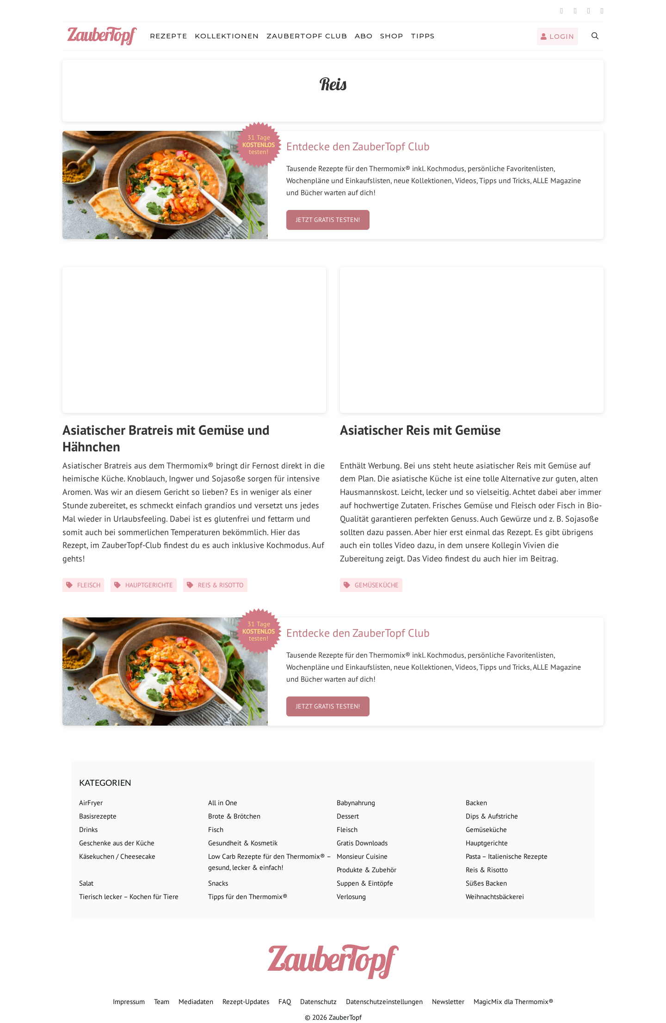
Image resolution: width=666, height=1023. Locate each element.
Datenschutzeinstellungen (384, 1001)
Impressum (129, 1001)
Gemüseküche (377, 585)
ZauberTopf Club (306, 35)
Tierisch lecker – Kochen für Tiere (129, 896)
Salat (86, 883)
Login (557, 36)
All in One (222, 802)
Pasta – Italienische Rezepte (507, 856)
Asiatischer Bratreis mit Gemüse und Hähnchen (166, 438)
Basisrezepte (98, 816)
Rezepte (168, 35)
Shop (391, 35)
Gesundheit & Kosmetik (243, 842)
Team (161, 1001)
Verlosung (351, 896)
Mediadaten (196, 1001)
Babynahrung (356, 802)
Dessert (348, 816)
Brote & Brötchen (234, 816)
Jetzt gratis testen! (328, 220)
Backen (476, 802)
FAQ (284, 1001)
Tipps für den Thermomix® (248, 896)
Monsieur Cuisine (362, 856)
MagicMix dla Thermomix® (514, 1001)
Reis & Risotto (221, 585)
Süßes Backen (486, 883)
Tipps (423, 35)
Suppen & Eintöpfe (365, 883)
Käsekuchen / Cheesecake (117, 856)
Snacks (218, 883)
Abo (364, 35)
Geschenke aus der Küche (116, 842)
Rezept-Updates (245, 1001)
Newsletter (448, 1001)
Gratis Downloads (362, 842)
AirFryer (91, 802)
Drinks (88, 829)
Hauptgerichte (149, 585)
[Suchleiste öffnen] (595, 36)
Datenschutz (318, 1001)
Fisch (215, 829)
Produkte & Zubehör (366, 869)
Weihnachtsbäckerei (495, 896)
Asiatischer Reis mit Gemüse (420, 429)
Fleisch (88, 585)
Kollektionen (227, 35)
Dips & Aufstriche (492, 816)
